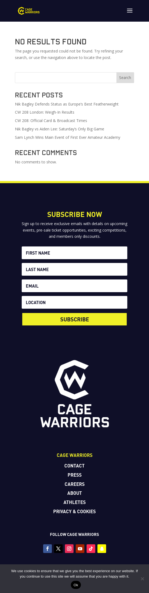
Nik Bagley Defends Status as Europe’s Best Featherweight (67, 104)
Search (125, 77)
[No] (142, 578)
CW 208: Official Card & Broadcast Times (51, 120)
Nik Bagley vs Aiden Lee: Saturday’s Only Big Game (60, 128)
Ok (76, 585)
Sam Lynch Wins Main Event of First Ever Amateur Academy (67, 137)
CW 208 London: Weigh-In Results (44, 112)
